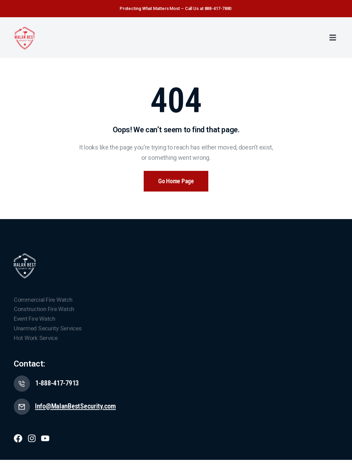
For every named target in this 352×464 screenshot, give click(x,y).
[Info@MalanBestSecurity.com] (22, 410)
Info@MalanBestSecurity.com (79, 409)
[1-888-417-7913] (22, 386)
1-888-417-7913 (60, 385)
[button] (332, 37)
